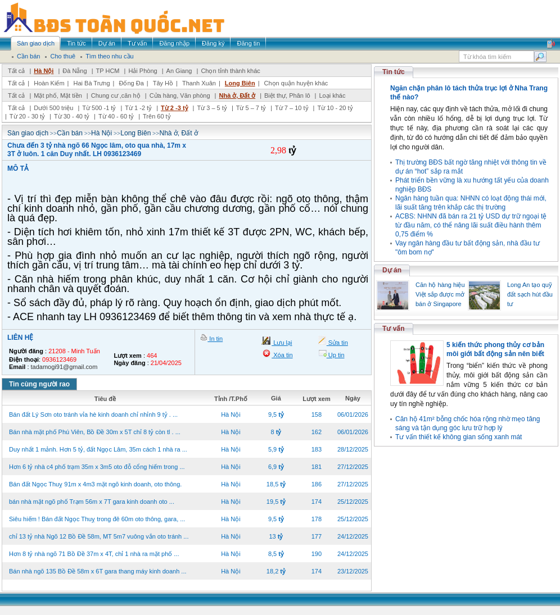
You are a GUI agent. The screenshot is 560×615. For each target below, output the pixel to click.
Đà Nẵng (74, 70)
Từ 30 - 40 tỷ (71, 116)
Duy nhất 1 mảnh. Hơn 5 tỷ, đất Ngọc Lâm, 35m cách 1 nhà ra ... (98, 449)
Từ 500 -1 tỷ (99, 107)
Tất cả (16, 70)
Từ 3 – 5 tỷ (212, 107)
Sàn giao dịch (27, 133)
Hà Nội (43, 70)
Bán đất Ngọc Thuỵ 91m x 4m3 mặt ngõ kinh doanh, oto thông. (95, 484)
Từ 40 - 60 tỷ (116, 116)
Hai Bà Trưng (91, 83)
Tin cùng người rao (39, 384)
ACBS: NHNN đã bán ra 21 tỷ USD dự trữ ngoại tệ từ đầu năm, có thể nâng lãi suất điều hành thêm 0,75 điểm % (471, 225)
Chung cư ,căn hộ (116, 95)
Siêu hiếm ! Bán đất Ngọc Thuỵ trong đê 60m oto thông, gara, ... (97, 519)
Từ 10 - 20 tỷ (335, 107)
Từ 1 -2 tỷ (138, 107)
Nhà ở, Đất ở (237, 95)
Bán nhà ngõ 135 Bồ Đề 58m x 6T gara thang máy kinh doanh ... (98, 571)
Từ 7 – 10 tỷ (291, 107)
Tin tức (393, 72)
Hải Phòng (142, 70)
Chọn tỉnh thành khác (230, 70)
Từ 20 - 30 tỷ (27, 116)
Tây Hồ (163, 83)
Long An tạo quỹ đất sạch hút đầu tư (530, 294)
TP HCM (108, 70)
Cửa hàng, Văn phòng (180, 95)
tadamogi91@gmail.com (64, 366)
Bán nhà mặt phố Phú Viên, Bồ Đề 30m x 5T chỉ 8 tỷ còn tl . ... (94, 432)
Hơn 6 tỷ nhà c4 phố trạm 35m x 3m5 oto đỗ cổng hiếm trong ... (97, 466)
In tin (215, 338)
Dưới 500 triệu (53, 107)
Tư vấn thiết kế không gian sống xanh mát (458, 437)
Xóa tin (282, 355)
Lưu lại (282, 342)
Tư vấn (393, 328)
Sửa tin (337, 342)
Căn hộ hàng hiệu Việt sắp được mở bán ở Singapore (440, 294)
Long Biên (240, 83)
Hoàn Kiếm (49, 83)
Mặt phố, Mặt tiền (58, 95)
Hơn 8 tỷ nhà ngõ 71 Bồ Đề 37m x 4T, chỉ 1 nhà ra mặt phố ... (94, 553)
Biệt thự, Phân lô (287, 95)
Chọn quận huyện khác (296, 83)
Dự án (391, 270)
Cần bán (70, 133)
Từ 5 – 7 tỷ (251, 107)
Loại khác (332, 95)
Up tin (336, 355)
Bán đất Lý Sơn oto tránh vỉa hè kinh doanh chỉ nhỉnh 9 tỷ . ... (93, 414)
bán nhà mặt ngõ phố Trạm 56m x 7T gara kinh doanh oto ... (91, 501)
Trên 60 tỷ (157, 116)
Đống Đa (131, 83)
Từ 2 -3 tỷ (174, 107)
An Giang (179, 70)
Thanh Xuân (199, 83)
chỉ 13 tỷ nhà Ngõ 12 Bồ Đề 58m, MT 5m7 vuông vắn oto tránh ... (98, 536)
